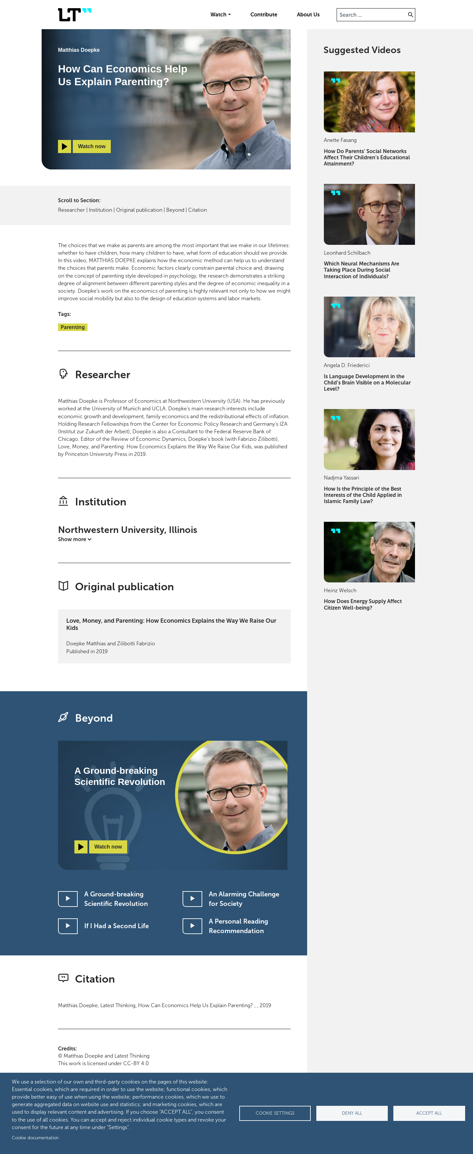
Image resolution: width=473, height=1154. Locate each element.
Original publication (139, 210)
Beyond (175, 210)
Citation (197, 210)
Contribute (263, 14)
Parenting (73, 327)
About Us (308, 14)
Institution (100, 210)
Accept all (429, 1113)
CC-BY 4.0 (136, 1063)
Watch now (92, 146)
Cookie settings (275, 1113)
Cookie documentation (35, 1138)
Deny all (352, 1113)
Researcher (71, 210)
